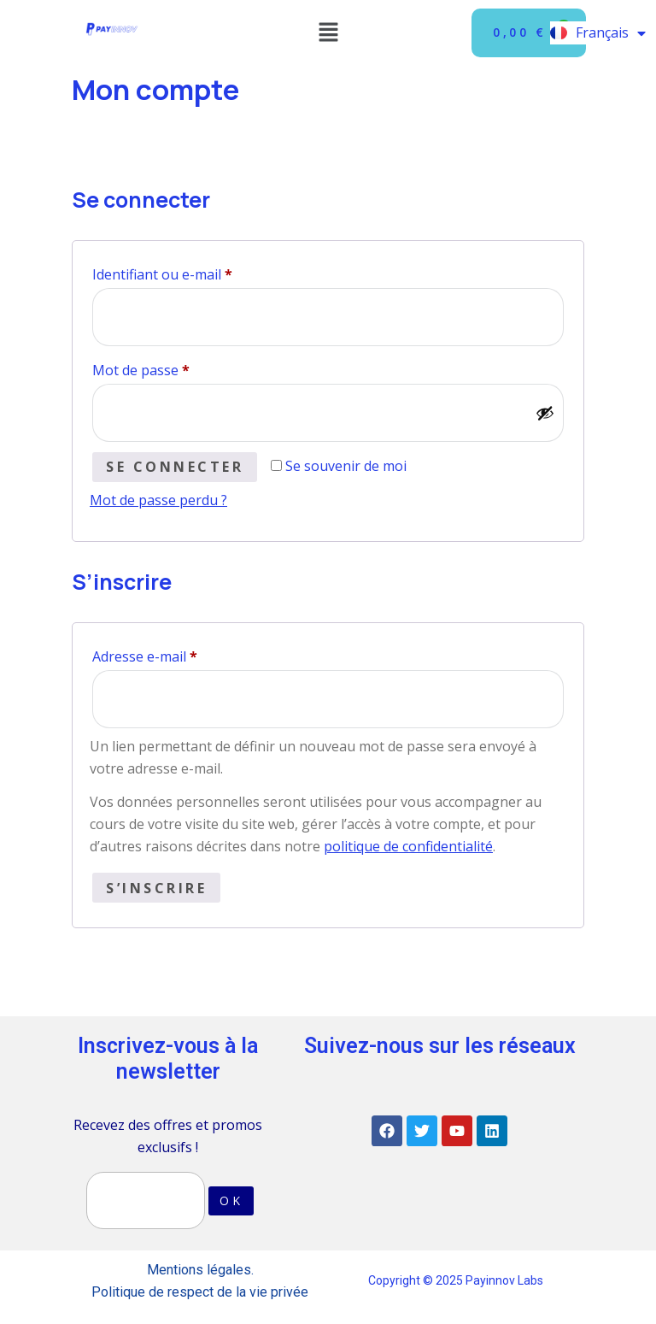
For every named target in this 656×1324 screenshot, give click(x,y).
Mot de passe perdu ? (158, 500)
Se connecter (174, 466)
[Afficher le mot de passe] (545, 412)
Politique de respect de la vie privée (199, 1292)
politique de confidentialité (408, 846)
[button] (328, 32)
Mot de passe (176, 368)
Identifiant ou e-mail (198, 272)
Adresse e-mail (180, 654)
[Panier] (529, 33)
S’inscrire (156, 888)
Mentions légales (199, 1270)
